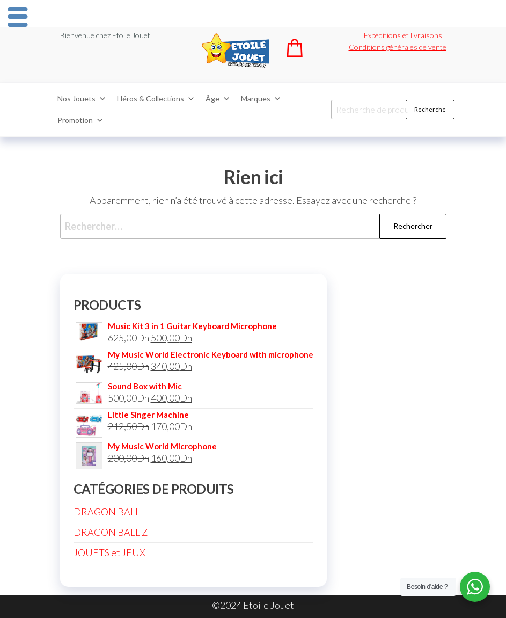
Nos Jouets (81, 99)
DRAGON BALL (107, 512)
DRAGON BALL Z (111, 532)
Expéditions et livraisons (403, 35)
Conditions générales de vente (397, 47)
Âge (218, 99)
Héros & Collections (156, 99)
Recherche (430, 109)
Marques (261, 99)
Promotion (80, 120)
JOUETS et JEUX (109, 552)
